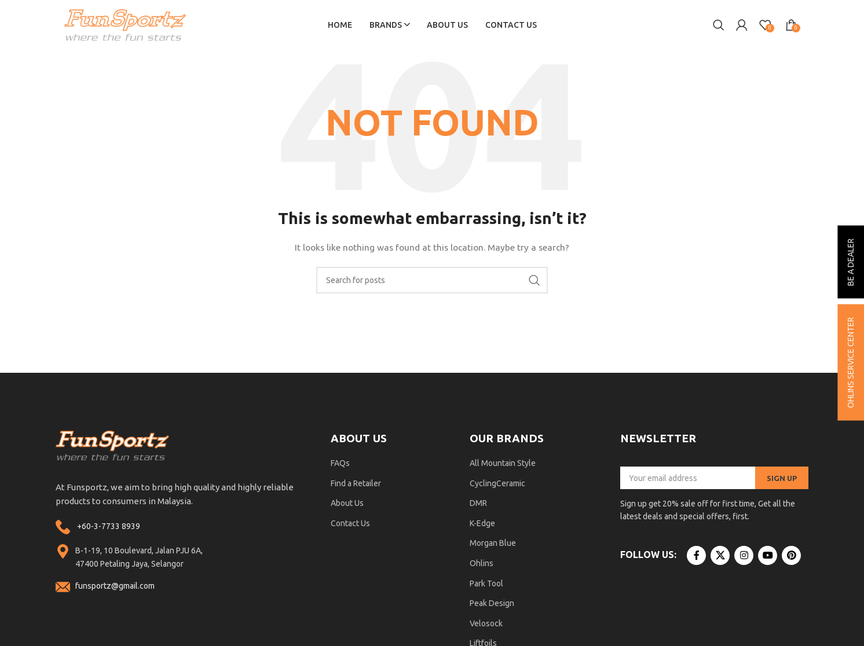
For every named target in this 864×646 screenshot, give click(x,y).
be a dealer (850, 262)
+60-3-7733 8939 (108, 528)
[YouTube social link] (767, 557)
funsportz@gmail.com (115, 588)
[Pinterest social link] (791, 557)
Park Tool (486, 585)
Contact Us (350, 525)
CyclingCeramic (497, 485)
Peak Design (492, 605)
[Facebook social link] (696, 557)
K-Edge (482, 525)
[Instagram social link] (743, 557)
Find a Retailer (356, 485)
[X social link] (720, 557)
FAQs (340, 465)
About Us (347, 505)
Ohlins (481, 565)
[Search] (718, 26)
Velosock (486, 625)
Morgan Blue (493, 545)
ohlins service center (850, 362)
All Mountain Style (503, 465)
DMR (478, 505)
